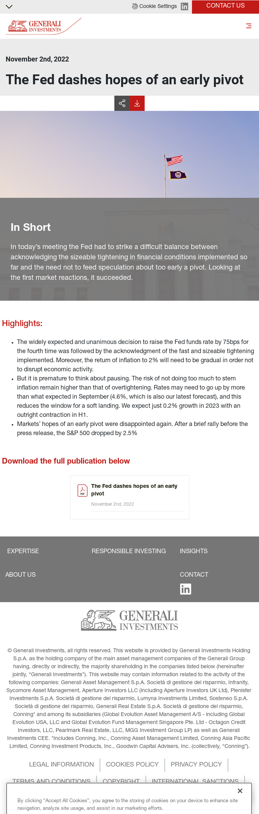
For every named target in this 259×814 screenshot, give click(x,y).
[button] (154, 7)
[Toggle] (248, 26)
